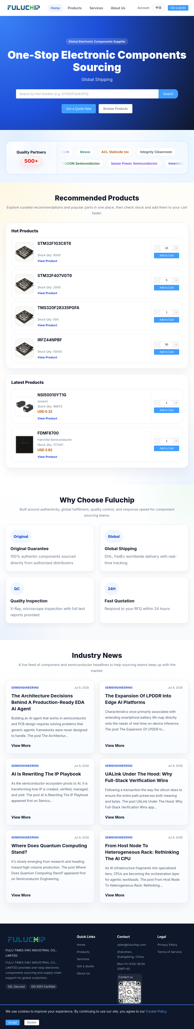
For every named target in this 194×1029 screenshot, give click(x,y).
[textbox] (87, 93)
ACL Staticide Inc (119, 152)
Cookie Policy (156, 1011)
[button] (157, 248)
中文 (159, 7)
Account (143, 8)
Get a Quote (85, 966)
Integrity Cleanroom (160, 152)
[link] (97, 251)
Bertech (66, 152)
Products (75, 8)
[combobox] (87, 94)
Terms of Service (169, 952)
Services (96, 8)
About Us (118, 8)
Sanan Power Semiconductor (139, 163)
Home (55, 8)
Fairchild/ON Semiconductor (82, 163)
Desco (89, 152)
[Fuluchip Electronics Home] (24, 7)
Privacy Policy (167, 944)
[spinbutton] (166, 248)
